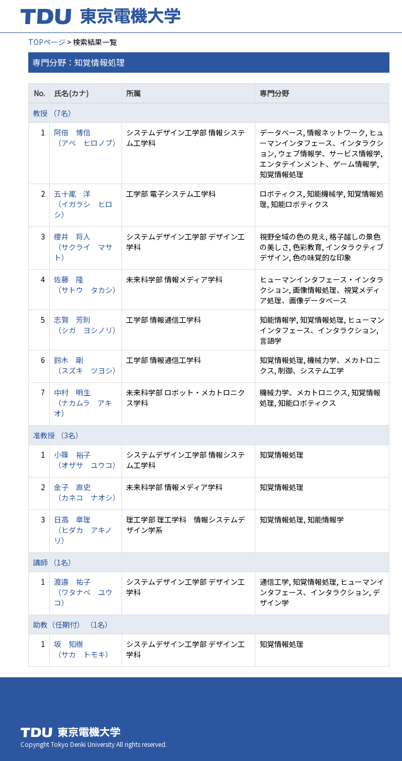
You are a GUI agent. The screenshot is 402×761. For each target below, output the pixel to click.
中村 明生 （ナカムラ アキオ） (83, 402)
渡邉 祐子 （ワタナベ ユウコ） (83, 592)
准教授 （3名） (58, 435)
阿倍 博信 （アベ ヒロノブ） (87, 137)
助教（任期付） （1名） (72, 624)
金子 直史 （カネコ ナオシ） (87, 492)
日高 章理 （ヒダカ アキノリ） (83, 530)
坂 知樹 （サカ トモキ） (83, 649)
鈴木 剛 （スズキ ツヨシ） (87, 365)
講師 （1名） (54, 562)
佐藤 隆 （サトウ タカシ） (87, 284)
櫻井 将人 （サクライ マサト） (83, 247)
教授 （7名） (54, 113)
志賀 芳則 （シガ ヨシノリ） (87, 324)
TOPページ (46, 42)
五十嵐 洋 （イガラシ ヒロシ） (83, 204)
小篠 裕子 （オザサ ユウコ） (87, 459)
